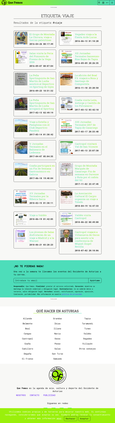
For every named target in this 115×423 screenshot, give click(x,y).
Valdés (87, 333)
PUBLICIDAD (49, 395)
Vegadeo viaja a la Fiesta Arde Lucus (86, 36)
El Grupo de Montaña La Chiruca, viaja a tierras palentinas (42, 37)
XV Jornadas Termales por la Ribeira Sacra (38, 196)
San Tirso (57, 353)
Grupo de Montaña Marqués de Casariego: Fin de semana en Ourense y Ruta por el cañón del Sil (87, 173)
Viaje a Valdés (38, 215)
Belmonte (27, 323)
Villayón (87, 343)
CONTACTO (34, 395)
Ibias (57, 323)
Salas (57, 348)
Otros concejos (87, 348)
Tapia (87, 318)
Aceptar (84, 418)
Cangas (27, 333)
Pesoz (57, 343)
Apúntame (95, 280)
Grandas (57, 318)
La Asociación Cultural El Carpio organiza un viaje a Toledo (86, 198)
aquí (59, 418)
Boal (27, 328)
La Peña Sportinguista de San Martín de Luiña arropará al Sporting (42, 104)
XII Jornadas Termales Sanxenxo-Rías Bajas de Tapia (87, 56)
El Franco (27, 358)
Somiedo (57, 358)
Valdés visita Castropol (83, 217)
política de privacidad (72, 294)
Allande (27, 318)
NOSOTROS (21, 395)
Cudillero (27, 348)
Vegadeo (87, 338)
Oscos (57, 338)
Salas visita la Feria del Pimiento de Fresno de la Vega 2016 (41, 57)
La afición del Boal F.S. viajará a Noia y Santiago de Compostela (86, 79)
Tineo (87, 328)
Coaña (27, 343)
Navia (57, 333)
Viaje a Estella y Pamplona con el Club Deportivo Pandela (39, 126)
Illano (57, 328)
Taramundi (87, 323)
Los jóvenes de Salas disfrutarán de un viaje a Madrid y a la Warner (41, 236)
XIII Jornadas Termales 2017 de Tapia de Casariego (86, 124)
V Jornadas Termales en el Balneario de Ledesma (38, 148)
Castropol (27, 338)
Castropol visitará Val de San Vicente (86, 145)
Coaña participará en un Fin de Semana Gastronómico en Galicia (42, 170)
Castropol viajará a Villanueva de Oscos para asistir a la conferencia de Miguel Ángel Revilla (87, 239)
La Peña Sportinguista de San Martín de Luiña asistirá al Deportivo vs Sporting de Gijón (42, 81)
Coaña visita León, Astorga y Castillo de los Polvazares (87, 102)
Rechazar (70, 418)
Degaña (27, 353)
